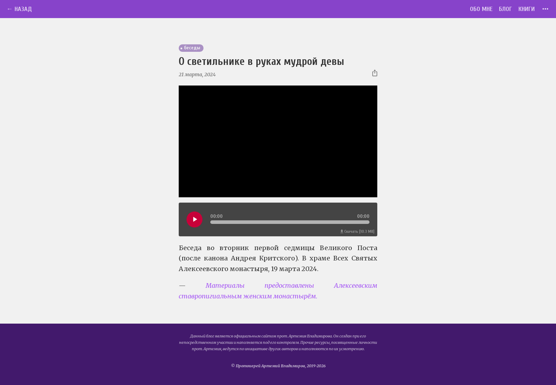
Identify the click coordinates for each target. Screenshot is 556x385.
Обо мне (481, 9)
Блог (505, 9)
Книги (526, 9)
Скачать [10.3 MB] (357, 231)
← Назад (19, 9)
